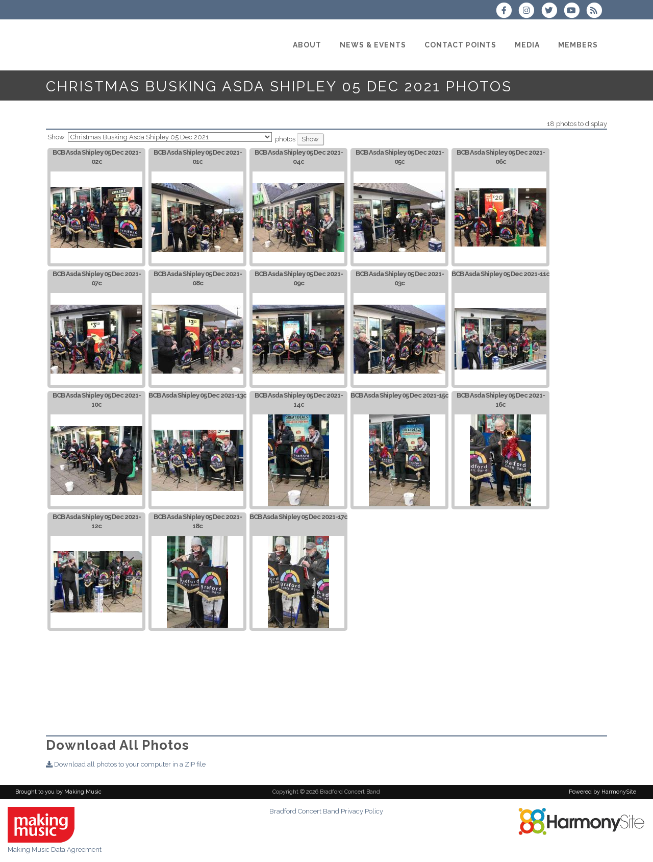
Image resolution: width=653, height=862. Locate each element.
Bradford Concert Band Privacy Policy (326, 811)
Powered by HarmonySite (602, 792)
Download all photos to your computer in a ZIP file (126, 764)
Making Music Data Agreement (55, 849)
